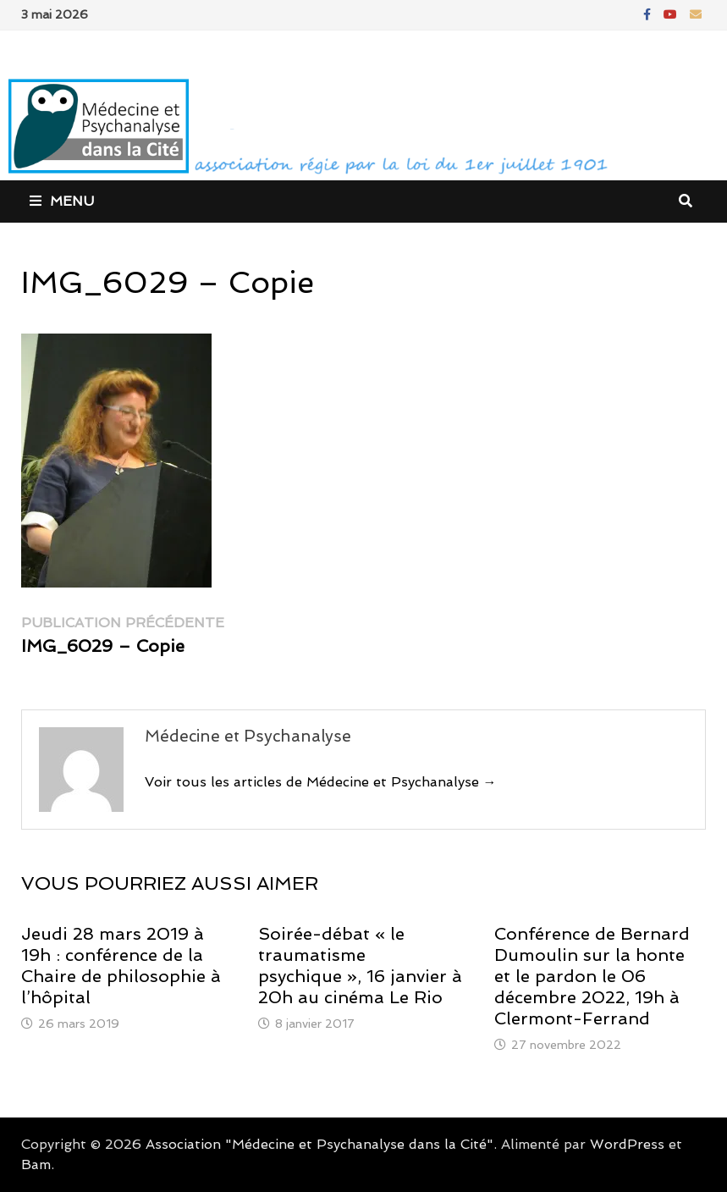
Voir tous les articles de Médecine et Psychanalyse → (321, 782)
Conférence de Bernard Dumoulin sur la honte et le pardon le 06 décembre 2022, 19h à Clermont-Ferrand (592, 976)
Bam (36, 1164)
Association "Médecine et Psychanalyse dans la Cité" (319, 1144)
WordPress (627, 1144)
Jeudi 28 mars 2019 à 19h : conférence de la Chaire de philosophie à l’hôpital (121, 965)
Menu (62, 201)
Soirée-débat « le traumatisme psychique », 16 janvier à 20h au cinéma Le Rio (360, 965)
